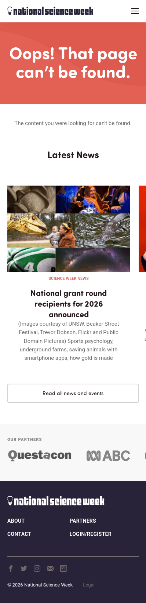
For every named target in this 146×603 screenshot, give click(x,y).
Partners (83, 521)
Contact (19, 534)
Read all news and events (73, 393)
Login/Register (91, 534)
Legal (88, 585)
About (16, 521)
